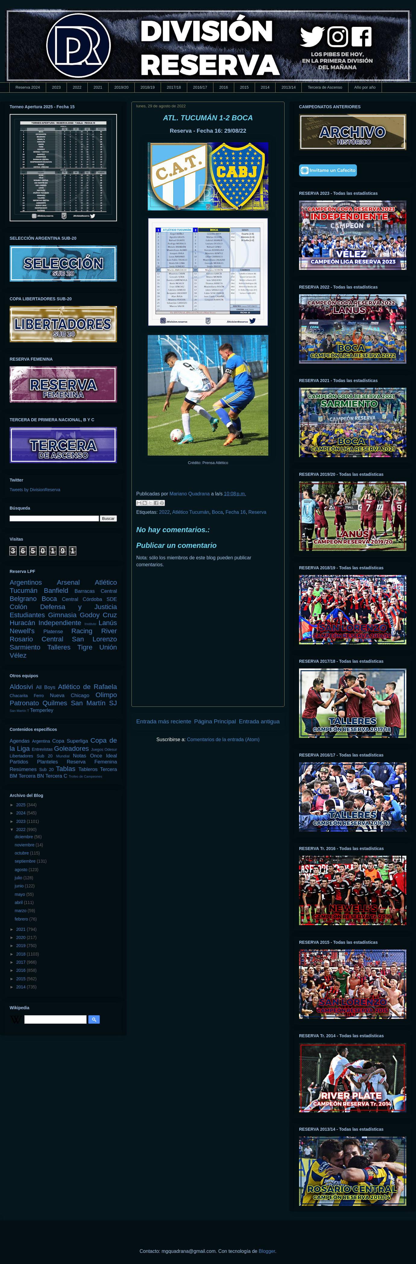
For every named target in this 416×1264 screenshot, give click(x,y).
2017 (21, 962)
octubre (22, 853)
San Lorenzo (94, 639)
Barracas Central (95, 591)
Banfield (56, 590)
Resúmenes (23, 769)
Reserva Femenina (92, 762)
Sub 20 (46, 769)
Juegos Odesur (104, 749)
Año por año (365, 87)
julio (19, 877)
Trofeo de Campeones (85, 776)
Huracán (22, 623)
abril (19, 902)
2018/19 (147, 87)
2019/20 (121, 87)
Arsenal (68, 582)
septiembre (26, 861)
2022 (77, 87)
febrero (22, 919)
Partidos (19, 762)
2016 (223, 87)
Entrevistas (42, 749)
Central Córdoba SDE (89, 599)
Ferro (39, 695)
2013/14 (289, 87)
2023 (56, 87)
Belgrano (23, 598)
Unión (108, 647)
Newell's (22, 631)
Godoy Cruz (98, 615)
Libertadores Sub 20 (31, 756)
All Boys (45, 687)
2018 (21, 954)
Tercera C (56, 776)
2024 (21, 813)
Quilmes (55, 703)
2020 (21, 937)
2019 (21, 945)
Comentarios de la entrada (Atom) (223, 739)
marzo (21, 910)
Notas (79, 756)
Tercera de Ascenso (325, 87)
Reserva (257, 512)
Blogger (267, 1251)
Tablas (66, 769)
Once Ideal (103, 756)
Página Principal (215, 721)
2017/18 (174, 87)
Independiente (59, 623)
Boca (217, 512)
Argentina (41, 741)
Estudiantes (27, 615)
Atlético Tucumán (190, 512)
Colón (18, 607)
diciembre (24, 836)
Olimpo (106, 695)
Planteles (47, 762)
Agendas (20, 741)
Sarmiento (25, 647)
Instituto (90, 624)
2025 (21, 804)
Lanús (108, 623)
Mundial (62, 756)
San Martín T (19, 711)
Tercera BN (31, 776)
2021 (97, 87)
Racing (82, 631)
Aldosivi (21, 686)
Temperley (41, 710)
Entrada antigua (259, 721)
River (109, 631)
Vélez (18, 655)
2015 (244, 87)
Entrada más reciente (163, 721)
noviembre (25, 844)
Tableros (87, 769)
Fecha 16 (235, 512)
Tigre (85, 647)
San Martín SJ (94, 703)
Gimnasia (62, 615)
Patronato (24, 703)
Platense (53, 631)
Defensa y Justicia (78, 607)
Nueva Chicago (69, 695)
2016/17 (200, 87)
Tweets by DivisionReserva (35, 489)
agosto (22, 869)
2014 (265, 87)
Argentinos (26, 582)
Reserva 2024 (28, 87)
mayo (20, 894)
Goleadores (71, 748)
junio (20, 885)
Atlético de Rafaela (87, 686)
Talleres (59, 647)
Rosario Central (36, 639)
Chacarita (19, 695)
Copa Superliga (70, 741)
